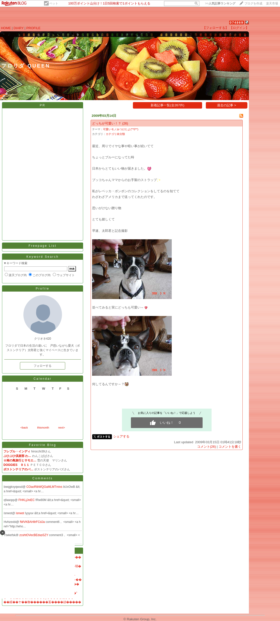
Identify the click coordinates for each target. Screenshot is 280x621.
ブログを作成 (253, 3)
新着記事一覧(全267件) (167, 105)
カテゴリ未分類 (115, 133)
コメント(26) (206, 446)
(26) (125, 123)
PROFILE (33, 28)
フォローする (43, 366)
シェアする (121, 436)
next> (61, 427)
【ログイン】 (239, 28)
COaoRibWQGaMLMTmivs (44, 487)
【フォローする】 (215, 28)
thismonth (43, 427)
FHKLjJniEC (27, 500)
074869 (236, 22)
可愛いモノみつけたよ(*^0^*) (120, 129)
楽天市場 (272, 3)
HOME (6, 28)
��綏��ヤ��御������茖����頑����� (42, 602)
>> (220, 3)
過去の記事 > (226, 105)
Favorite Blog (42, 445)
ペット (53, 3)
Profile (42, 288)
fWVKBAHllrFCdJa (33, 522)
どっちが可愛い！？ (106, 123)
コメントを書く (230, 446)
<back (24, 427)
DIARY (19, 28)
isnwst (20, 513)
